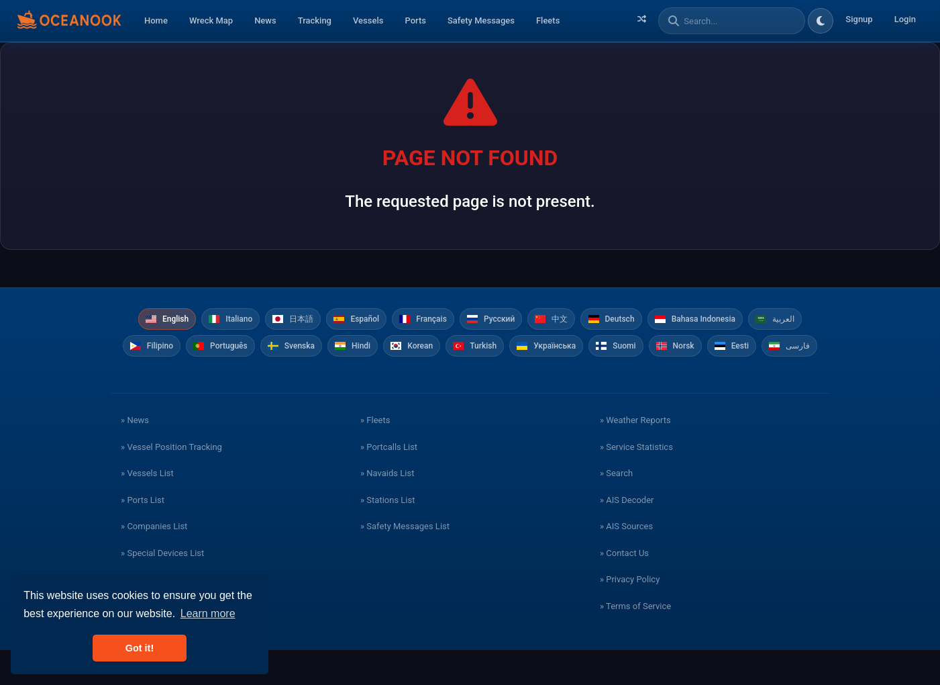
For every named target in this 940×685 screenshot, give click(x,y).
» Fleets (375, 455)
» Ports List (142, 535)
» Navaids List (387, 508)
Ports (415, 20)
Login (905, 19)
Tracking (314, 20)
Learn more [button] (208, 613)
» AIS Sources (626, 561)
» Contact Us (624, 588)
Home (156, 20)
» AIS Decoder (627, 535)
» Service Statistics (636, 482)
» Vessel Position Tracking (171, 482)
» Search (616, 508)
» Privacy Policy (630, 614)
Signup (858, 19)
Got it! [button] (139, 648)
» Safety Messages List (405, 561)
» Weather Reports (635, 455)
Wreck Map (211, 20)
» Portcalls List (388, 482)
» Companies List (154, 561)
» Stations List (387, 535)
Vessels (368, 20)
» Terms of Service (635, 641)
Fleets (548, 20)
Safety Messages (481, 20)
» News (135, 455)
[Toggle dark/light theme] (820, 21)
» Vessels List (147, 508)
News (265, 20)
